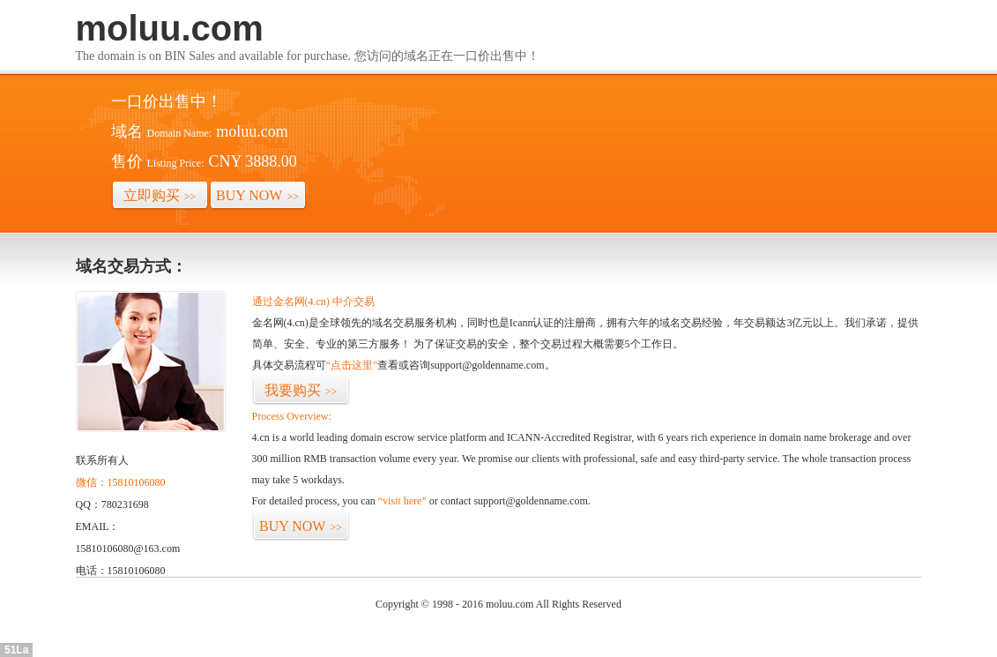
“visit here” (402, 501)
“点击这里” (352, 365)
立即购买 (160, 195)
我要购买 (301, 390)
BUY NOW (257, 195)
